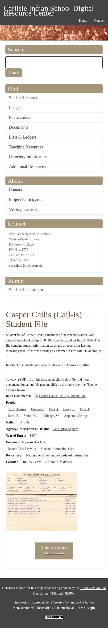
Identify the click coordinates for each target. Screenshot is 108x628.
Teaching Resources (26, 147)
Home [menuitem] (83, 20)
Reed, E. (13, 416)
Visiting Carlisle (23, 209)
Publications (19, 117)
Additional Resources (27, 166)
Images (15, 107)
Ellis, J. (54, 409)
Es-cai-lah (37, 409)
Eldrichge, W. (50, 416)
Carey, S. (69, 409)
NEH (53, 593)
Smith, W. (30, 416)
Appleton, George (76, 416)
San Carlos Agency (65, 429)
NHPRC (69, 593)
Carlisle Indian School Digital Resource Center (49, 9)
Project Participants (25, 199)
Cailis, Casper (17, 409)
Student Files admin (26, 289)
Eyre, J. (85, 409)
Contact (15, 189)
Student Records (23, 97)
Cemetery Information (28, 156)
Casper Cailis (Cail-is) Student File (62, 396)
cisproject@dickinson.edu (26, 265)
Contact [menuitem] (99, 20)
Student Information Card (58, 449)
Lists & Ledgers (22, 137)
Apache (25, 422)
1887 (33, 435)
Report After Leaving (22, 449)
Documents (18, 127)
